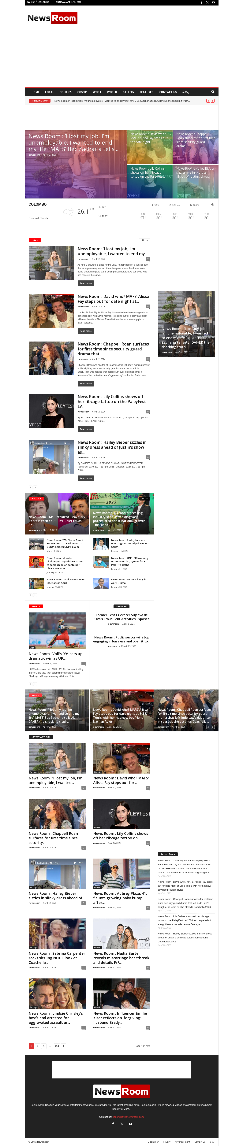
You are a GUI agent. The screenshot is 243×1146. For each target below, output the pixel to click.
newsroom (34, 154)
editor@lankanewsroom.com (128, 1116)
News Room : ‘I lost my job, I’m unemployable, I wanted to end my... (113, 251)
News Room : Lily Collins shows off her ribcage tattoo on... (120, 836)
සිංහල (185, 92)
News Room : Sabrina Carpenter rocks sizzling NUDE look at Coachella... (57, 958)
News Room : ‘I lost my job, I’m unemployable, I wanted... (55, 780)
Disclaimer (153, 1141)
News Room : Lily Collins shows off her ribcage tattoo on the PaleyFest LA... (112, 401)
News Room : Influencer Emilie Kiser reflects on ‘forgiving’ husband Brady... (120, 1018)
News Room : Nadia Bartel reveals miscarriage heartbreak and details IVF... (121, 958)
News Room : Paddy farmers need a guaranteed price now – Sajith (130, 543)
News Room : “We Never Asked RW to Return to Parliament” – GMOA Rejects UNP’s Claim (65, 543)
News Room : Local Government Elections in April (66, 581)
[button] (213, 92)
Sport (96, 92)
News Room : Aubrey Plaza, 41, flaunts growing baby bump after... (120, 898)
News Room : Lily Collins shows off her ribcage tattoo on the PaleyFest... (147, 172)
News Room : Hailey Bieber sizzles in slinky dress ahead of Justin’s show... (195, 172)
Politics (66, 92)
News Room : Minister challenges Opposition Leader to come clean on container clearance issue (65, 563)
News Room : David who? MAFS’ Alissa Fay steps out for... (121, 780)
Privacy (166, 1141)
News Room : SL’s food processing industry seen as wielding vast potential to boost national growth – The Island (120, 519)
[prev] (208, 101)
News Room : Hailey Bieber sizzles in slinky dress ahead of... (57, 895)
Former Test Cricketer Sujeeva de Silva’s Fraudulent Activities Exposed (122, 617)
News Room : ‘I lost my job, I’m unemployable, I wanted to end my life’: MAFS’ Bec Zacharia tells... (73, 142)
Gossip (82, 92)
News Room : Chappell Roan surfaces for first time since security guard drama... (195, 140)
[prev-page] (30, 487)
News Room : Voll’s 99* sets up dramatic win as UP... (55, 656)
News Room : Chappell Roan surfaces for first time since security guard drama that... (113, 349)
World (112, 92)
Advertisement (182, 1141)
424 (57, 1046)
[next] (213, 101)
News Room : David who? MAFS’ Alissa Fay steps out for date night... (149, 138)
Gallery (128, 92)
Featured (147, 92)
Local (49, 92)
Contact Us (168, 92)
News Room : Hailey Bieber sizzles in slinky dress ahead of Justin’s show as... (112, 447)
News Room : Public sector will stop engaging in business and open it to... (121, 639)
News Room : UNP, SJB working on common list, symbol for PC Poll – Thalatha (129, 561)
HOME (35, 92)
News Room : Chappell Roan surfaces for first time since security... (53, 838)
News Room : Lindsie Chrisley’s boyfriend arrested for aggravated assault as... (56, 1018)
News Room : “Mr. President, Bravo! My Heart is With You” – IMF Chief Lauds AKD (56, 521)
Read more (86, 283)
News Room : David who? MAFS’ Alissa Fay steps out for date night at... (113, 299)
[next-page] (35, 487)
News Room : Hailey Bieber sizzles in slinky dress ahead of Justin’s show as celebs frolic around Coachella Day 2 (185, 937)
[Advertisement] (148, 17)
